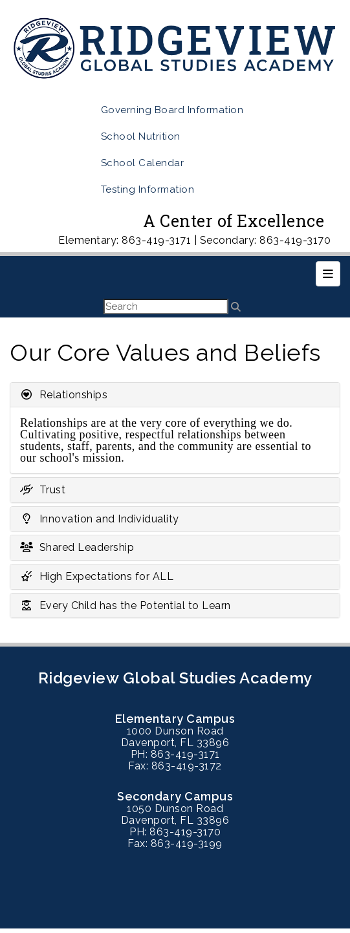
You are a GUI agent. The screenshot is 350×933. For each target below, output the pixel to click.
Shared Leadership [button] (77, 547)
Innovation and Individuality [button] (99, 519)
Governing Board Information (172, 110)
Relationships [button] (63, 395)
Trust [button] (42, 490)
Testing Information (148, 189)
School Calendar (142, 163)
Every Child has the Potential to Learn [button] (125, 605)
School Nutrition (140, 136)
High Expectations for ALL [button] (96, 576)
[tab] (175, 395)
